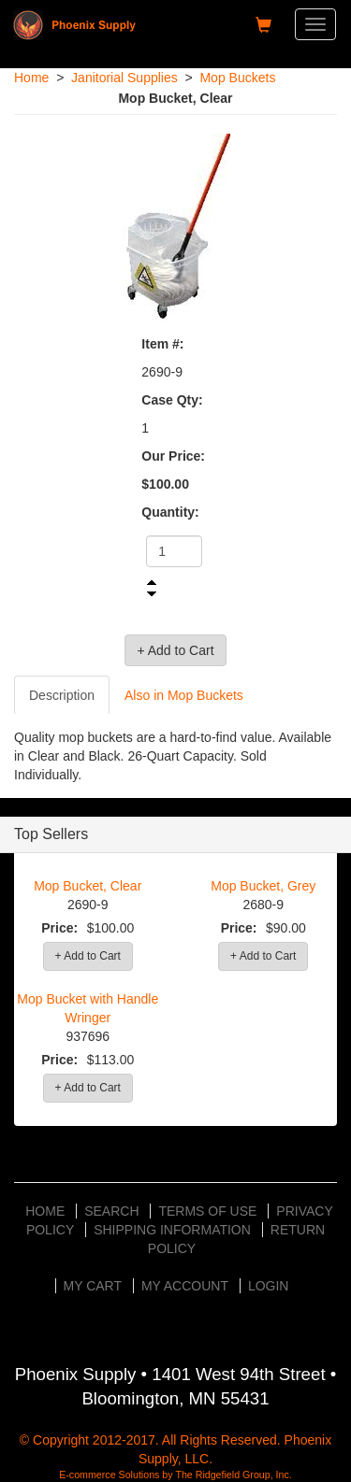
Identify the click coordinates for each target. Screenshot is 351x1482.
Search (111, 1211)
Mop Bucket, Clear (87, 885)
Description (62, 695)
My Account (184, 1285)
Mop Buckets (237, 77)
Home (31, 77)
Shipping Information (172, 1229)
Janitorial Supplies (124, 77)
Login (268, 1285)
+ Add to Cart (88, 955)
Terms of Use (207, 1211)
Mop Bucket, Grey (263, 885)
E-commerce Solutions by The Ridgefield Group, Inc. (175, 1474)
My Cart (93, 1285)
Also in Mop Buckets (183, 695)
